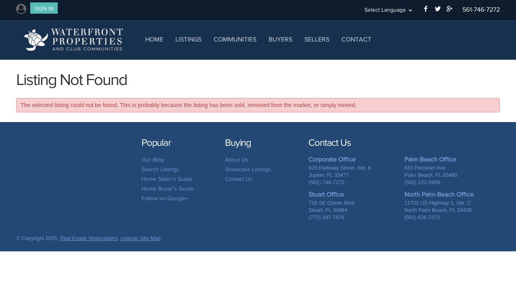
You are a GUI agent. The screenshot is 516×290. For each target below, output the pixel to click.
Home (154, 39)
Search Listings (160, 169)
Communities (235, 39)
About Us (236, 160)
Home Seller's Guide (167, 179)
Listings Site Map (140, 238)
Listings (188, 39)
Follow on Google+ (164, 198)
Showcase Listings (248, 169)
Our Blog (152, 160)
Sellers (316, 39)
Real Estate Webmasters (89, 238)
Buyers (280, 39)
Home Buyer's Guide (167, 189)
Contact (356, 39)
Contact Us (238, 179)
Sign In (44, 9)
